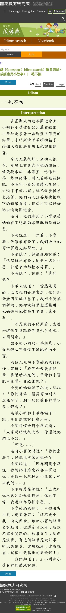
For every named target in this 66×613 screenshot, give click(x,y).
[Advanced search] (31, 54)
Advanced (59, 11)
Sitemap (41, 11)
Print (8, 82)
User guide (28, 11)
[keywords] (33, 48)
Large (60, 84)
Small (38, 84)
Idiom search (15, 40)
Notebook (45, 40)
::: (4, 11)
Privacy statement (18, 596)
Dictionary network (34, 596)
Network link (47, 596)
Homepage (14, 11)
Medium (48, 84)
